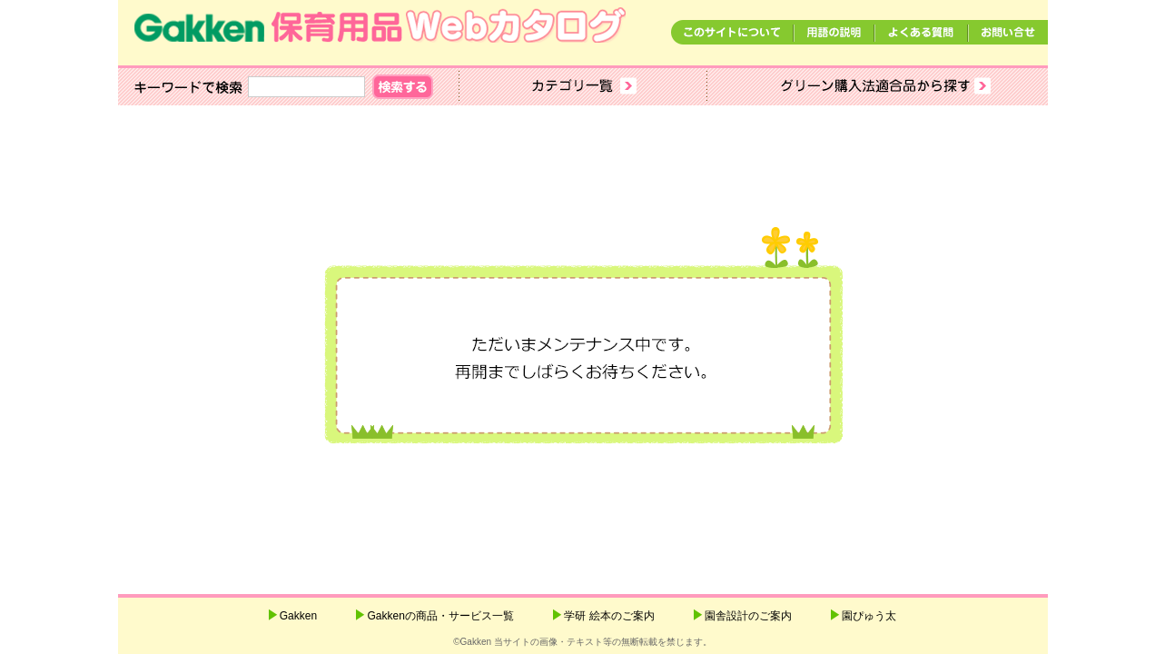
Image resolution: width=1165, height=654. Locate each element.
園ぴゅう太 (869, 615)
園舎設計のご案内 (748, 615)
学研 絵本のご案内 (609, 615)
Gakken (298, 615)
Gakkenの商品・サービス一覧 (440, 615)
